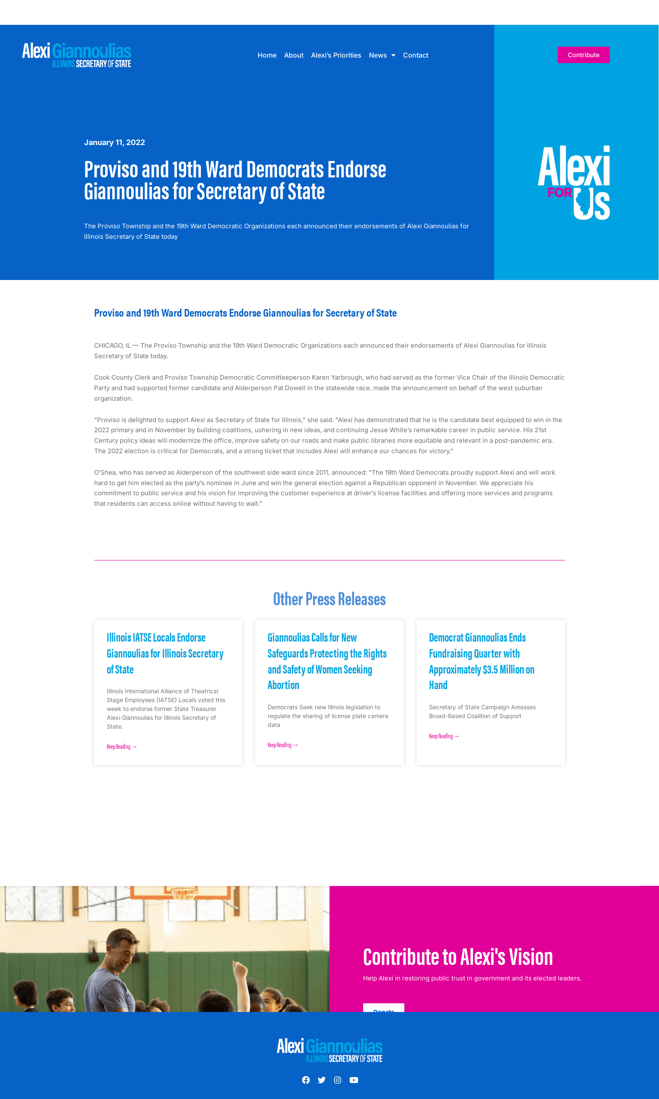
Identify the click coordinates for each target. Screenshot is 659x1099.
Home (267, 55)
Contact (415, 55)
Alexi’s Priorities (336, 55)
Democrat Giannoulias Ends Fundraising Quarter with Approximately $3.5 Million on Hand (482, 660)
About (293, 55)
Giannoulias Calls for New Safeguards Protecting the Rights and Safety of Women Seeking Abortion (327, 660)
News (382, 55)
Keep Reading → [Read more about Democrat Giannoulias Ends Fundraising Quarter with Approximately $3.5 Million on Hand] (444, 735)
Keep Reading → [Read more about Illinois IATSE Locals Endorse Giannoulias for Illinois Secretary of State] (122, 746)
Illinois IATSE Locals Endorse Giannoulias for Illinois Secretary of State (165, 652)
